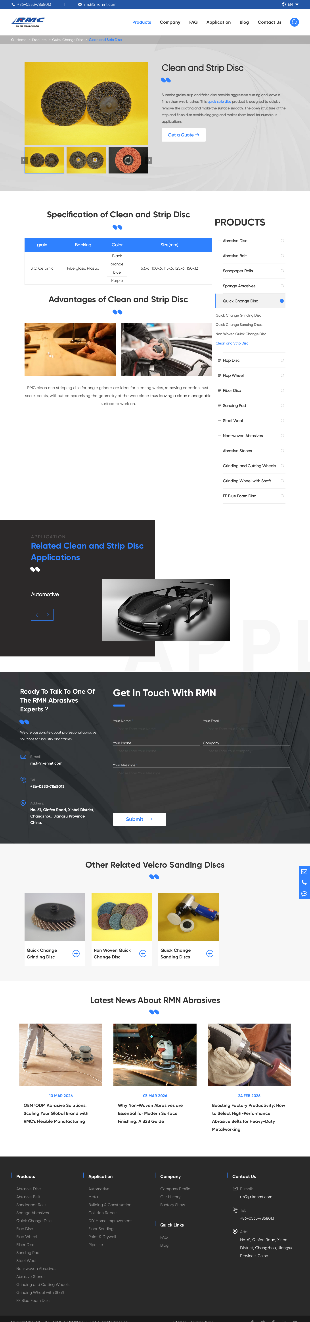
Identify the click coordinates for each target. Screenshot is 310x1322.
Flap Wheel (233, 375)
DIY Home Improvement (110, 1219)
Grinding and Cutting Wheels (249, 465)
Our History (170, 1195)
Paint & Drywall (102, 1235)
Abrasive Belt (235, 255)
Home (21, 40)
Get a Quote (184, 135)
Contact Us (269, 22)
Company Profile (175, 1187)
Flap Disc (231, 360)
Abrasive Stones (237, 450)
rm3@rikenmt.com (100, 4)
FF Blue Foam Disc (239, 496)
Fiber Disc (232, 390)
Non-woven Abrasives (243, 435)
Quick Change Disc (67, 40)
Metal (93, 1195)
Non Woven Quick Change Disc (241, 334)
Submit (139, 817)
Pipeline (95, 1243)
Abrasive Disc (235, 240)
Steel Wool (233, 420)
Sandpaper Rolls (238, 271)
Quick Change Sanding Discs (239, 325)
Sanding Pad (234, 405)
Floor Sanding (100, 1227)
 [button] (36, 614)
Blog (244, 22)
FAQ (193, 22)
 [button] (148, 160)
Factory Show (172, 1203)
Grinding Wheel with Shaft (247, 481)
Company (170, 22)
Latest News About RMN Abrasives (155, 998)
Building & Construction (109, 1203)
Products (141, 22)
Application (219, 22)
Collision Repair (102, 1211)
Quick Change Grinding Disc (238, 315)
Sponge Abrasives (239, 286)
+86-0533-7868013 (34, 4)
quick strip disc (219, 101)
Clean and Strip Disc (105, 40)
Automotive (98, 1187)
